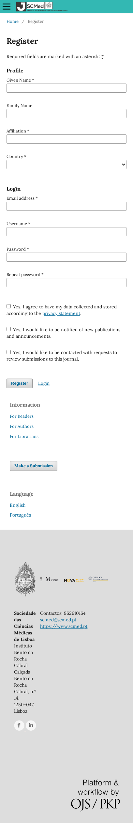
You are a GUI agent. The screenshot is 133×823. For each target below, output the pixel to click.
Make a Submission (33, 466)
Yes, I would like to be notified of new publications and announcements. (64, 333)
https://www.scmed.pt (63, 626)
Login (44, 383)
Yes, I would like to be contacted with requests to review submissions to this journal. (62, 355)
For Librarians (24, 436)
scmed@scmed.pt (58, 620)
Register (19, 383)
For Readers (22, 416)
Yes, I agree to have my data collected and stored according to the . (62, 310)
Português (20, 515)
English (17, 505)
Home (13, 21)
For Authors (22, 426)
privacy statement (61, 313)
